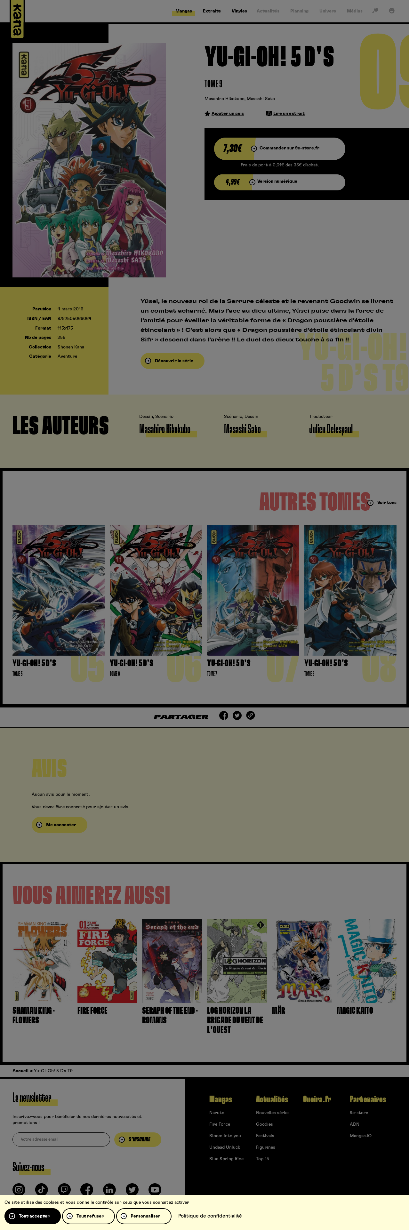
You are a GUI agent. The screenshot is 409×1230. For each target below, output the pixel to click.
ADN (354, 1124)
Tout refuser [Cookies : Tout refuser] (90, 1216)
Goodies (264, 1124)
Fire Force (219, 1124)
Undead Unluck (224, 1147)
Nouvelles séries (273, 1113)
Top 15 (262, 1159)
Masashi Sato (261, 99)
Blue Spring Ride (226, 1159)
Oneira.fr (317, 1099)
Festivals (265, 1136)
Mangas (220, 1099)
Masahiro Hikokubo (224, 99)
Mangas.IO (361, 1136)
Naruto (216, 1113)
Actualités (272, 1099)
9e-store (359, 1113)
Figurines (265, 1147)
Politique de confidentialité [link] (210, 1215)
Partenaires (368, 1099)
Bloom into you (225, 1136)
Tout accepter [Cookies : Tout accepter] (34, 1216)
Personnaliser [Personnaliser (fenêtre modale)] (145, 1216)
